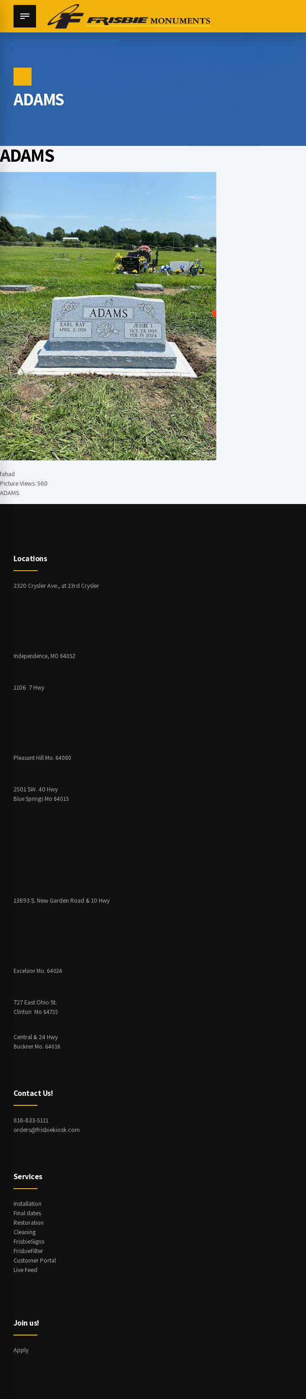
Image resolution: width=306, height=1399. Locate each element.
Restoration (29, 1222)
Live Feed (25, 1270)
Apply (21, 1350)
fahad (7, 474)
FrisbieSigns (29, 1241)
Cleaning (25, 1232)
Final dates (27, 1213)
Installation (27, 1203)
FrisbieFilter (28, 1251)
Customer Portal (35, 1260)
